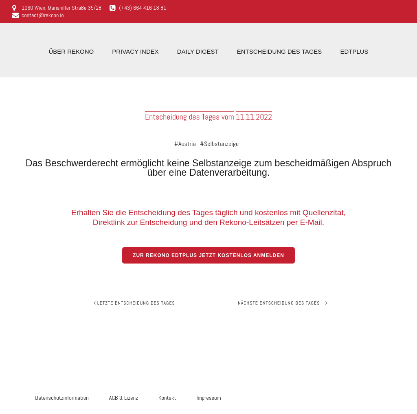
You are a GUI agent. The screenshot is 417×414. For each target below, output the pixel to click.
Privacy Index (135, 51)
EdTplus (354, 51)
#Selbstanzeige (219, 144)
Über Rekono (71, 51)
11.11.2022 (254, 117)
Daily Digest (198, 51)
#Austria (185, 144)
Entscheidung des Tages (279, 51)
